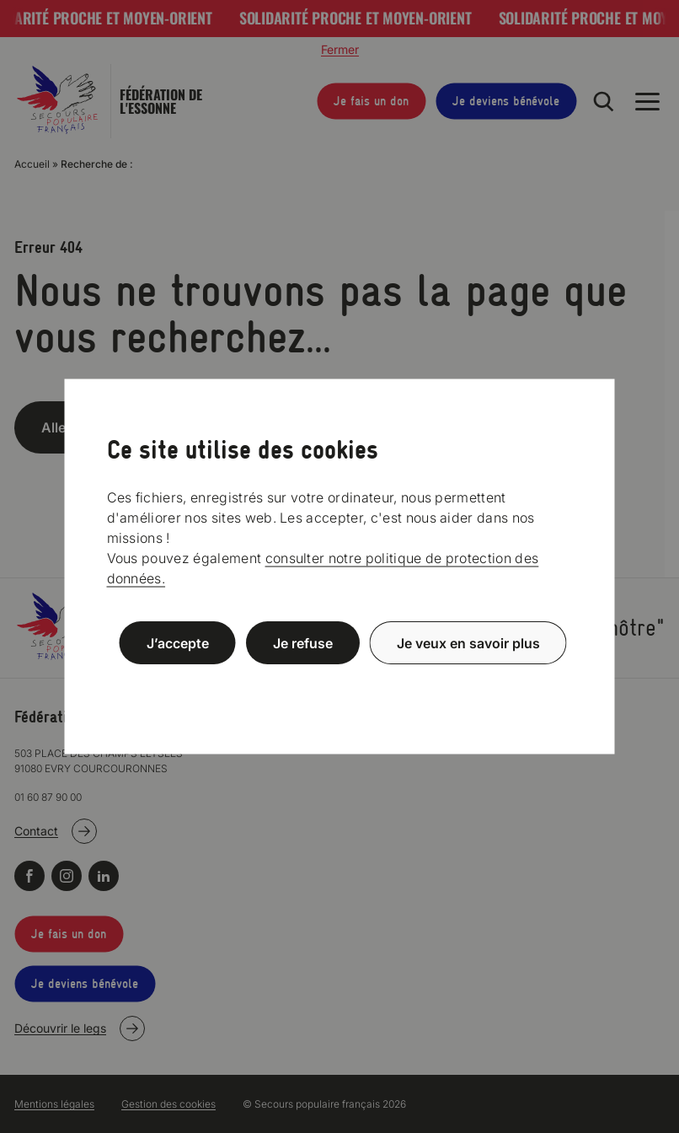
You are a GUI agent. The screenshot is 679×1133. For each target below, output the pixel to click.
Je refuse (303, 643)
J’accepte (178, 643)
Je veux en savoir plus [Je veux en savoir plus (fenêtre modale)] (468, 643)
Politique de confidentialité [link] (339, 683)
